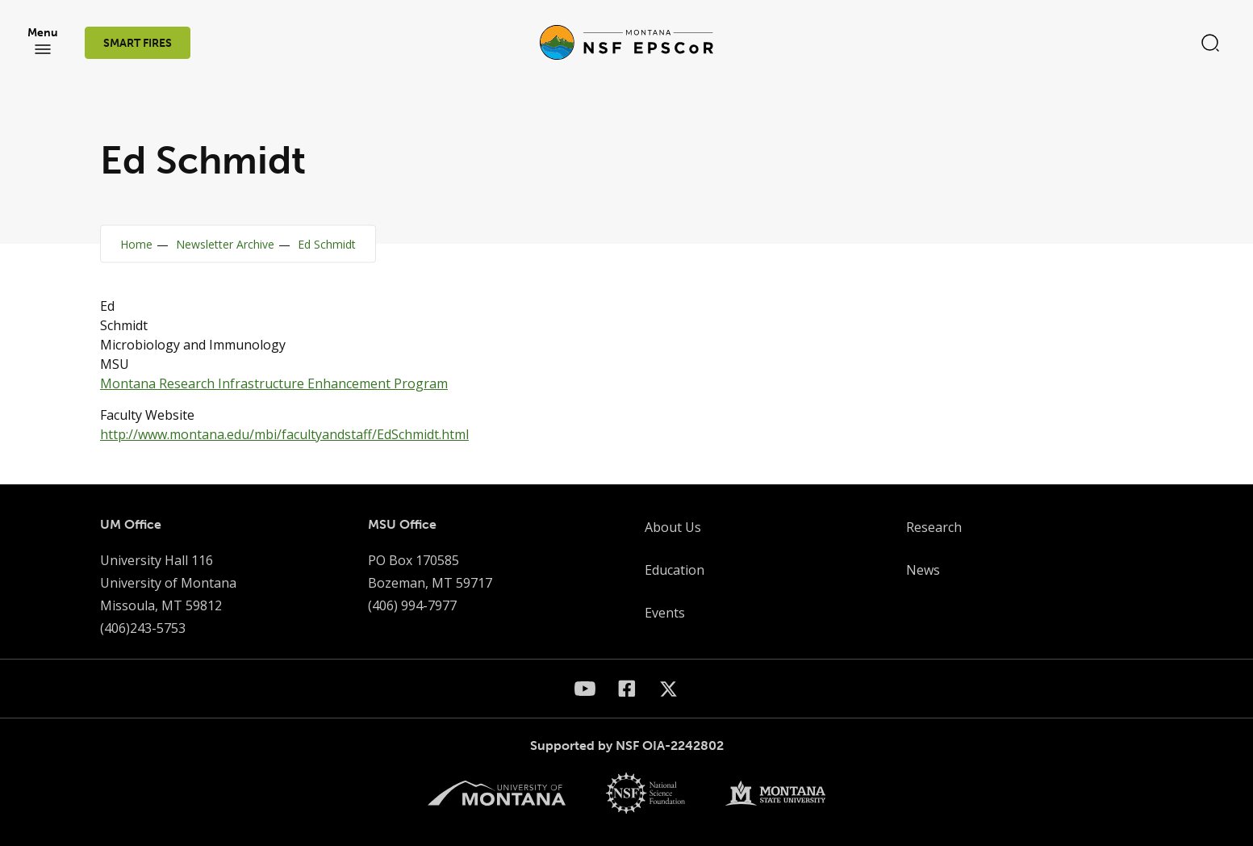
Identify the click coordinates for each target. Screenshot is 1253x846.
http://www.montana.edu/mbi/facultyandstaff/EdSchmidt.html (284, 434)
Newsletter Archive (225, 244)
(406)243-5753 (143, 628)
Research (934, 527)
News (923, 570)
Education (674, 570)
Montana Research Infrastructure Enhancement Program (274, 383)
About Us (673, 527)
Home (136, 244)
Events (665, 613)
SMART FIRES (137, 43)
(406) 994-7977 (412, 605)
